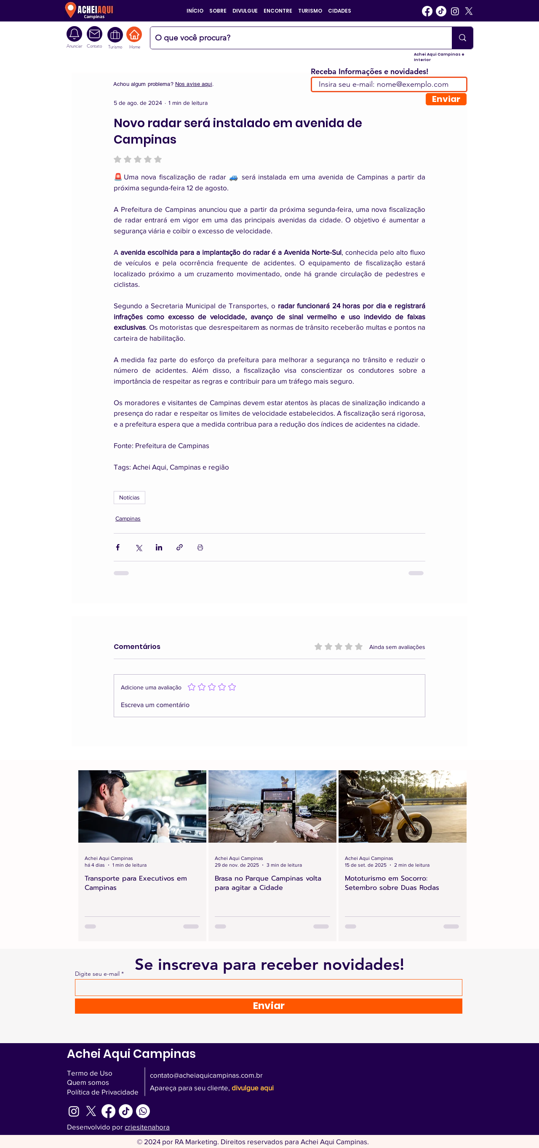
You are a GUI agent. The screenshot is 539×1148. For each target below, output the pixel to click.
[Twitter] (469, 11)
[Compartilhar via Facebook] (118, 547)
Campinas (128, 518)
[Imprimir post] (200, 547)
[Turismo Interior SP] (115, 35)
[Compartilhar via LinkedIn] (159, 547)
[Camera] (94, 34)
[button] (218, 11)
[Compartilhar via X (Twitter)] (138, 547)
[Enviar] (446, 99)
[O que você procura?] (294, 38)
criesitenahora (147, 1127)
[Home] (134, 34)
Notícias (129, 497)
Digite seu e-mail (97, 974)
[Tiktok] (441, 11)
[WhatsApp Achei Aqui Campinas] (143, 1111)
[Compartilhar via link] (180, 547)
